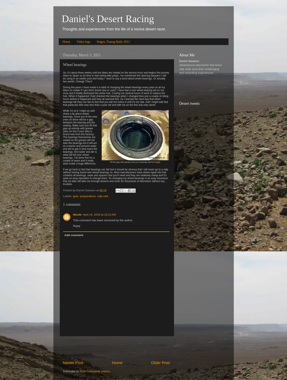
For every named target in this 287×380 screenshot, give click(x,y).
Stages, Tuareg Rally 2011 (113, 41)
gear (75, 196)
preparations (88, 196)
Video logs (83, 41)
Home (66, 41)
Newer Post (73, 363)
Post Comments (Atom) (94, 371)
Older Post (160, 363)
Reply (77, 225)
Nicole (77, 214)
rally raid (102, 196)
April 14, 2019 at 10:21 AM (99, 214)
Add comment (73, 235)
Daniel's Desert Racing (108, 18)
